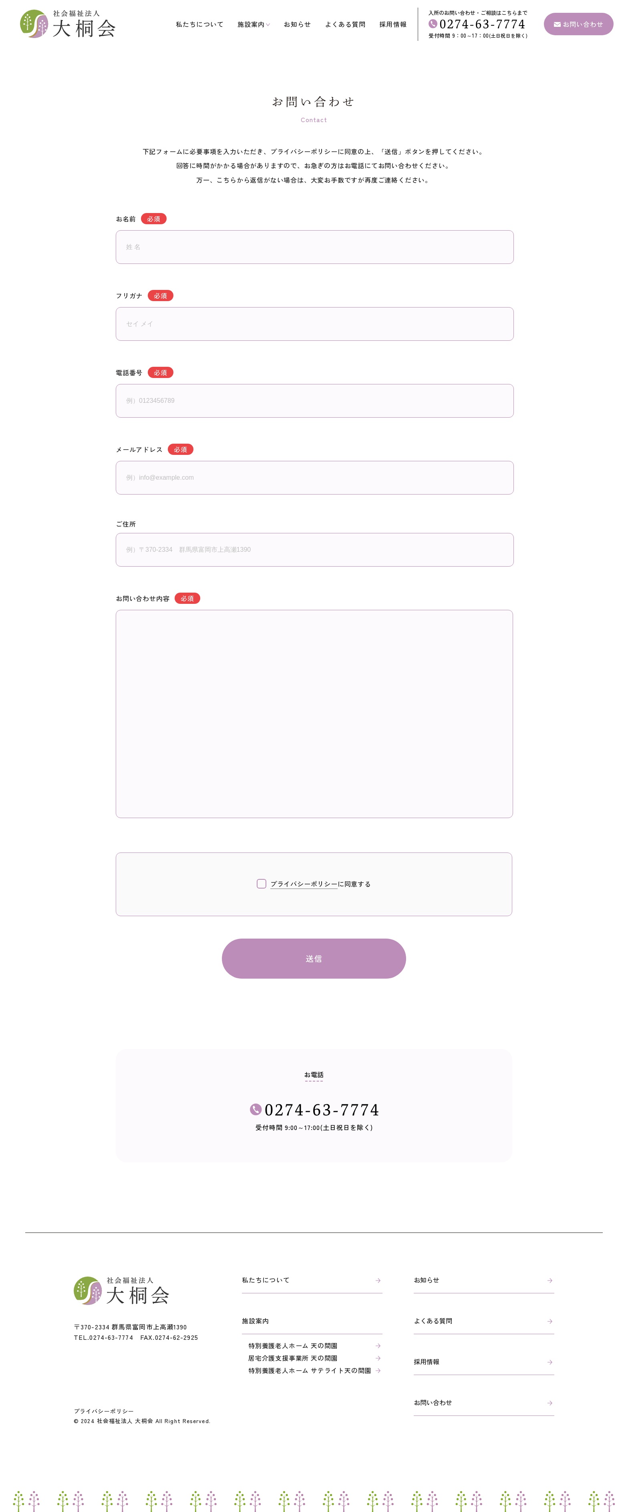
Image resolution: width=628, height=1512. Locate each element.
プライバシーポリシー (104, 1411)
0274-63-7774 (111, 1337)
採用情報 (393, 24)
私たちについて (200, 24)
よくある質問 (345, 24)
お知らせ (297, 24)
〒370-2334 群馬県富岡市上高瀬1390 (130, 1326)
